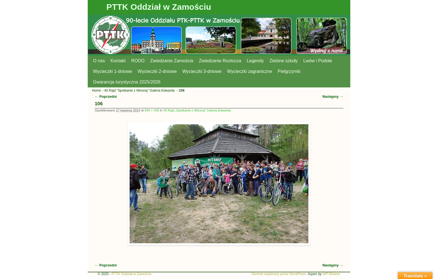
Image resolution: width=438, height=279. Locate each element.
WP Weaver (331, 274)
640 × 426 (152, 110)
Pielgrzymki (289, 71)
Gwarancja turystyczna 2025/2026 (126, 82)
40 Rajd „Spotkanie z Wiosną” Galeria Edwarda (197, 110)
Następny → (332, 96)
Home (96, 90)
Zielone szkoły (284, 60)
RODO (138, 60)
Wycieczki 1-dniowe (112, 71)
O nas (99, 60)
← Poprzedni (106, 96)
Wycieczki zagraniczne (249, 71)
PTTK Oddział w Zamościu (158, 6)
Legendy (255, 60)
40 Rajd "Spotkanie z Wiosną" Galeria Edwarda (139, 90)
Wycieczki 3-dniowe (202, 71)
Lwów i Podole (317, 60)
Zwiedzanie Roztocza (220, 60)
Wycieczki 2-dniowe (157, 71)
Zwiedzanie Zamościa (171, 60)
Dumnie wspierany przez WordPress (279, 274)
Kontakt (118, 60)
